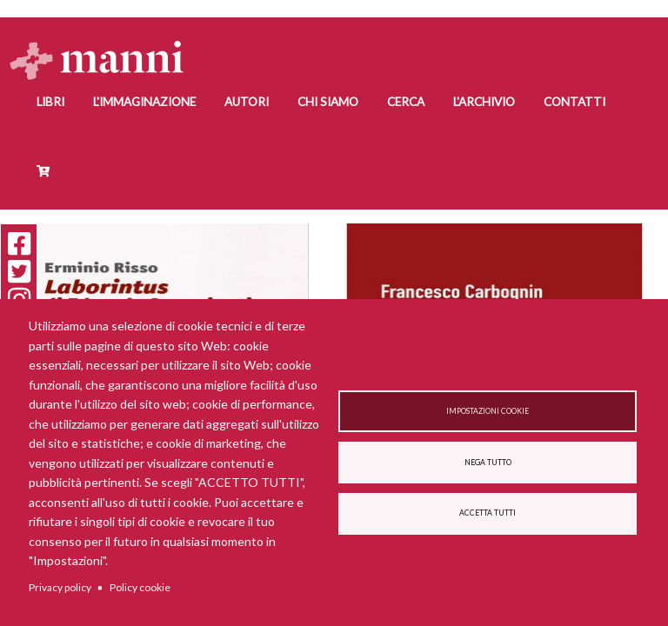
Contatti (574, 102)
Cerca (405, 102)
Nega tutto (487, 462)
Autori (246, 102)
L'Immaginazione (144, 102)
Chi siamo (327, 102)
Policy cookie (140, 587)
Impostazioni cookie (487, 411)
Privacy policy (60, 587)
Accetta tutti (487, 513)
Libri (50, 102)
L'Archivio (484, 102)
